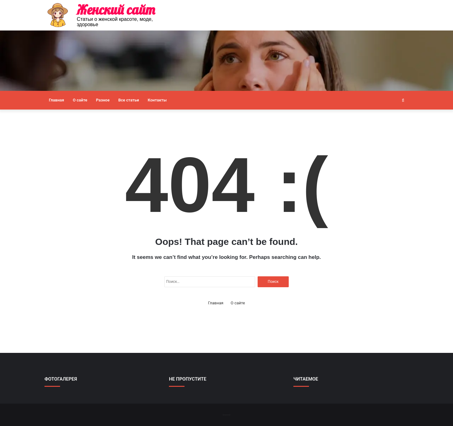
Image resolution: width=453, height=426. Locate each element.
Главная (56, 100)
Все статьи (128, 100)
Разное (103, 100)
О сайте (80, 100)
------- (226, 414)
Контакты (157, 100)
